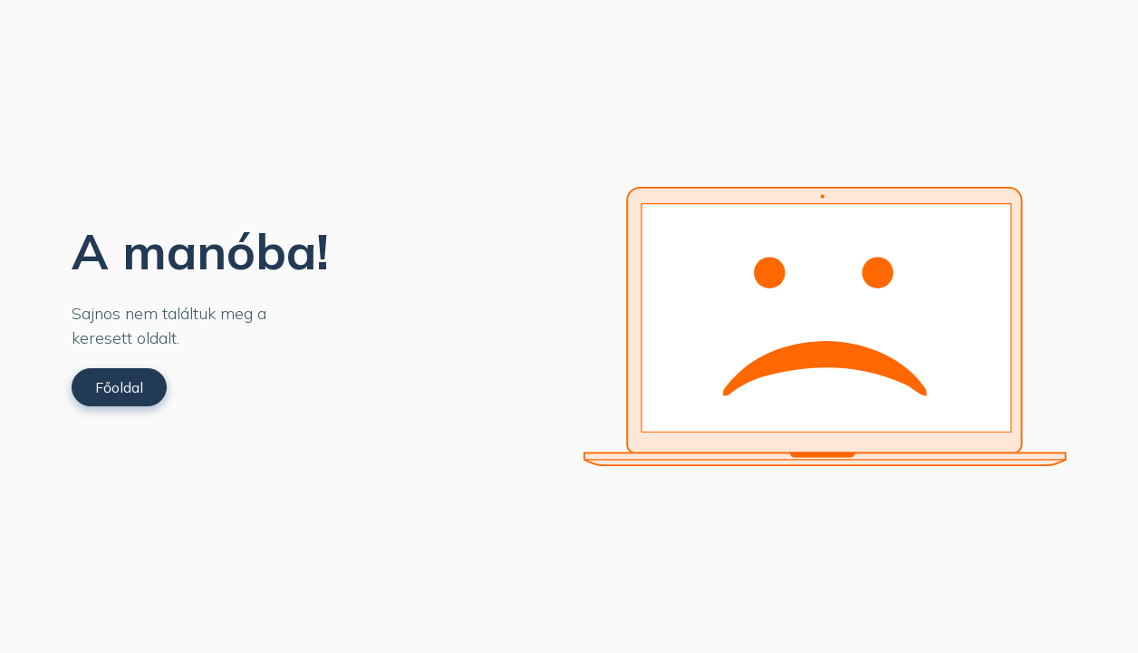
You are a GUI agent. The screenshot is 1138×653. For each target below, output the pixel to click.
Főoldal (119, 387)
